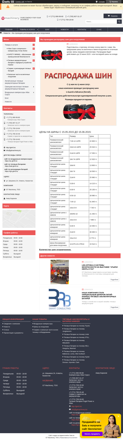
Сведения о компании (12, 324)
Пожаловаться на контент (68, 438)
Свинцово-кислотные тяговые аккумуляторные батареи (16, 88)
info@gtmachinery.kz (13, 150)
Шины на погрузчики (41, 327)
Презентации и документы (13, 333)
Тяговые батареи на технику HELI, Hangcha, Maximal (75, 347)
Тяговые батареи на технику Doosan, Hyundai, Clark (73, 361)
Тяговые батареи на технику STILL (76, 337)
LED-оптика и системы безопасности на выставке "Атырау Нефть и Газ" (100, 267)
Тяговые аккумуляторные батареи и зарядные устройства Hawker (20, 62)
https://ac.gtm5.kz (11, 161)
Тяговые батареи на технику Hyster (77, 357)
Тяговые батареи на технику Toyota (77, 326)
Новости (64, 29)
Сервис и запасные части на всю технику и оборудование (45, 331)
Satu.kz (71, 435)
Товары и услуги (27, 29)
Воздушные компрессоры (43, 324)
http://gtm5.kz (11, 147)
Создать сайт (19, 2)
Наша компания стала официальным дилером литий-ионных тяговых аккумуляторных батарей (99, 296)
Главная (8, 29)
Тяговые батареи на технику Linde (76, 334)
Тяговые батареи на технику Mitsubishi (73, 341)
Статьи (6, 330)
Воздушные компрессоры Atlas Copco (17, 93)
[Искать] (119, 21)
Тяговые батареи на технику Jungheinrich (73, 330)
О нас (99, 29)
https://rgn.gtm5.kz (11, 171)
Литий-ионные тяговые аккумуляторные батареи (15, 82)
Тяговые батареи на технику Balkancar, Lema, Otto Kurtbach (73, 352)
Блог (47, 29)
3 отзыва (102, 2)
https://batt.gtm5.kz (11, 166)
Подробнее (114, 279)
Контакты (82, 29)
